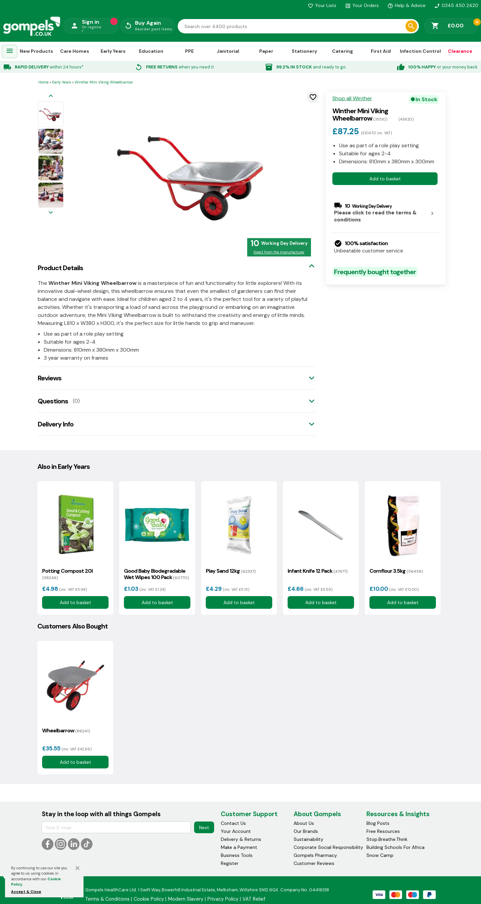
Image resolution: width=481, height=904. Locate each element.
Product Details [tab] (60, 267)
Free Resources (383, 831)
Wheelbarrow (66, 730)
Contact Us (233, 823)
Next (204, 828)
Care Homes (74, 51)
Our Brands (306, 831)
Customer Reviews (314, 863)
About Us (304, 823)
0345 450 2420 (456, 5)
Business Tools (237, 855)
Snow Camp (379, 855)
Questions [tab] (53, 401)
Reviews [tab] (49, 378)
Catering (342, 51)
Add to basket (385, 179)
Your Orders (362, 5)
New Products (36, 51)
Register (229, 863)
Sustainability (308, 839)
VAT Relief (254, 899)
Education (151, 51)
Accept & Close (26, 891)
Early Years (113, 51)
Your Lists (322, 5)
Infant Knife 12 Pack (317, 571)
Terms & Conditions (107, 899)
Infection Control (420, 51)
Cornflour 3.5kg (396, 571)
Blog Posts (377, 823)
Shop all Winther (352, 98)
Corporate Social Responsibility (328, 847)
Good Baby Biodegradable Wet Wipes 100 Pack (156, 574)
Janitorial (228, 51)
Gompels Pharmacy (315, 855)
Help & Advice (406, 5)
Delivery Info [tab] (55, 424)
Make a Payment (239, 847)
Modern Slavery (185, 899)
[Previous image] (51, 96)
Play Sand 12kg (231, 571)
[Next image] (51, 213)
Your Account (236, 831)
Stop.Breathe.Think (387, 839)
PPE (189, 51)
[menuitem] (10, 51)
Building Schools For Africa (395, 847)
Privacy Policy (222, 899)
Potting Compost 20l (67, 574)
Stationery (304, 51)
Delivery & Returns (241, 839)
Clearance (460, 51)
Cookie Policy (149, 899)
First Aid (381, 51)
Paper (266, 51)
